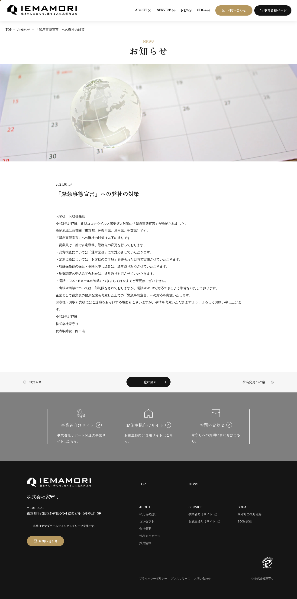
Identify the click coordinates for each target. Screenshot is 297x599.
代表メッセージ (149, 536)
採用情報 (145, 543)
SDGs (242, 507)
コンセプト (146, 521)
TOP (142, 484)
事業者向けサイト (200, 514)
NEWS (186, 10)
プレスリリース (180, 578)
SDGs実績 (245, 521)
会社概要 (145, 528)
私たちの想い (148, 514)
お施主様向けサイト (202, 521)
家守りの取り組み (250, 514)
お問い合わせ (202, 578)
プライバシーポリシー (153, 578)
